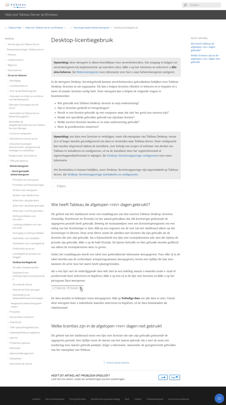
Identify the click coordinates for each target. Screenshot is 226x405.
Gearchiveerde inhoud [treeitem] (20, 364)
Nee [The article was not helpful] (174, 377)
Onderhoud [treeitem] (15, 322)
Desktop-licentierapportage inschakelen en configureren (102, 174)
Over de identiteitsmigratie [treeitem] (22, 91)
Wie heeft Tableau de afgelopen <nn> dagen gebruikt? (203, 47)
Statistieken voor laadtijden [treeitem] (26, 238)
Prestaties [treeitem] (14, 312)
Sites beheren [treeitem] (14, 70)
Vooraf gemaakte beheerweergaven (91, 27)
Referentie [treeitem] (14, 348)
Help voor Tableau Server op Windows (44, 27)
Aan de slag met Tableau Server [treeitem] (23, 44)
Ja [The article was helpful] (163, 377)
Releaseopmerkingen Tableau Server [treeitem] (25, 49)
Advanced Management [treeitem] (21, 353)
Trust (127, 399)
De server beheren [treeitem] (17, 75)
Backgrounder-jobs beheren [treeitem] (23, 155)
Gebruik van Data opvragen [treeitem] (26, 289)
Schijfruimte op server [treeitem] (24, 248)
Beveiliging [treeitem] (15, 80)
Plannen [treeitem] (11, 54)
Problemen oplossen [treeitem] (19, 343)
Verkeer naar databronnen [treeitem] (26, 195)
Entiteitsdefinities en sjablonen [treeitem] (24, 332)
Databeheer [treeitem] (15, 358)
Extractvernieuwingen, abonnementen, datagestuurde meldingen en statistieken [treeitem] (24, 147)
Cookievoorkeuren (155, 399)
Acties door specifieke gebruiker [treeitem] (29, 205)
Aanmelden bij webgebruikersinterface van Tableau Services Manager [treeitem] (27, 125)
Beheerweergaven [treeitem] (18, 166)
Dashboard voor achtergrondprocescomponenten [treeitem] (29, 276)
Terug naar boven (116, 363)
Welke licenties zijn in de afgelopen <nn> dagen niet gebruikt (205, 59)
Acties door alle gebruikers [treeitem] (26, 200)
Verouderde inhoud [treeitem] (22, 284)
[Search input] (205, 5)
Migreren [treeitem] (12, 65)
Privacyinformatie (77, 399)
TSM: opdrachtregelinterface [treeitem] (24, 327)
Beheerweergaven (88, 72)
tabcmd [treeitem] (13, 338)
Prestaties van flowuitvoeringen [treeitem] (28, 185)
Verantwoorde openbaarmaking (105, 399)
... (68, 27)
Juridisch (36, 399)
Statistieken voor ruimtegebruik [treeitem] (28, 243)
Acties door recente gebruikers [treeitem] (28, 211)
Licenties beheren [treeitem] (18, 86)
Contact (138, 399)
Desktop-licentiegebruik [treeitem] (24, 262)
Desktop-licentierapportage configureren (132, 155)
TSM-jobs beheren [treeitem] (18, 161)
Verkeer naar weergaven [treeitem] (25, 190)
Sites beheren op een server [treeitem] (23, 138)
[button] (53, 186)
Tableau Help (13, 27)
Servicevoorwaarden (54, 399)
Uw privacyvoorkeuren (178, 399)
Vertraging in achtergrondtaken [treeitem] (28, 233)
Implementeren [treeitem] (15, 60)
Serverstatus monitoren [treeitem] (21, 317)
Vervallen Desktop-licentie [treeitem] (25, 267)
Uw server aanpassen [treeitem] (20, 133)
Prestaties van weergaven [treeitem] (26, 180)
